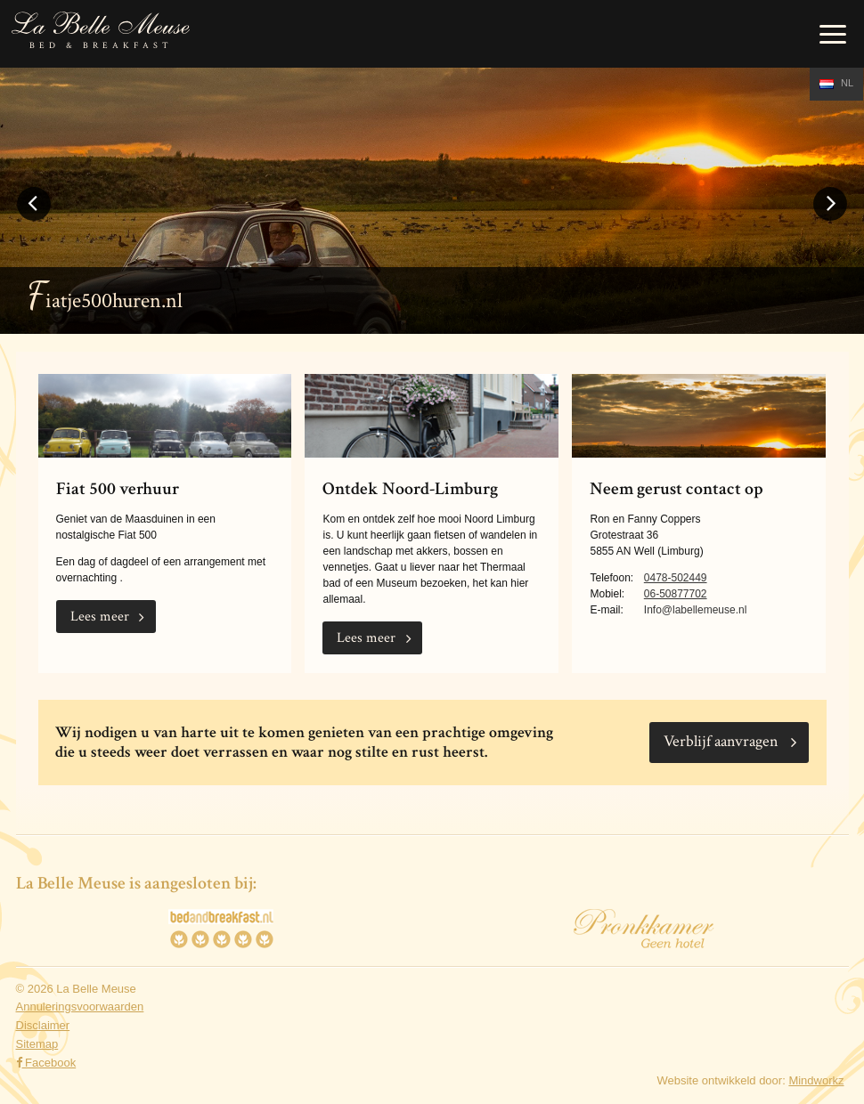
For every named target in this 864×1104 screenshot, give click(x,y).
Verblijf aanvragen (721, 741)
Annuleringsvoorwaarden (80, 1006)
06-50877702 (675, 594)
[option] (432, 200)
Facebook (46, 1062)
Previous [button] (34, 219)
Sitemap (37, 1044)
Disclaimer (43, 1025)
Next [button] (830, 219)
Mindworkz (816, 1080)
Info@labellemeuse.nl (695, 610)
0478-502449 (675, 578)
